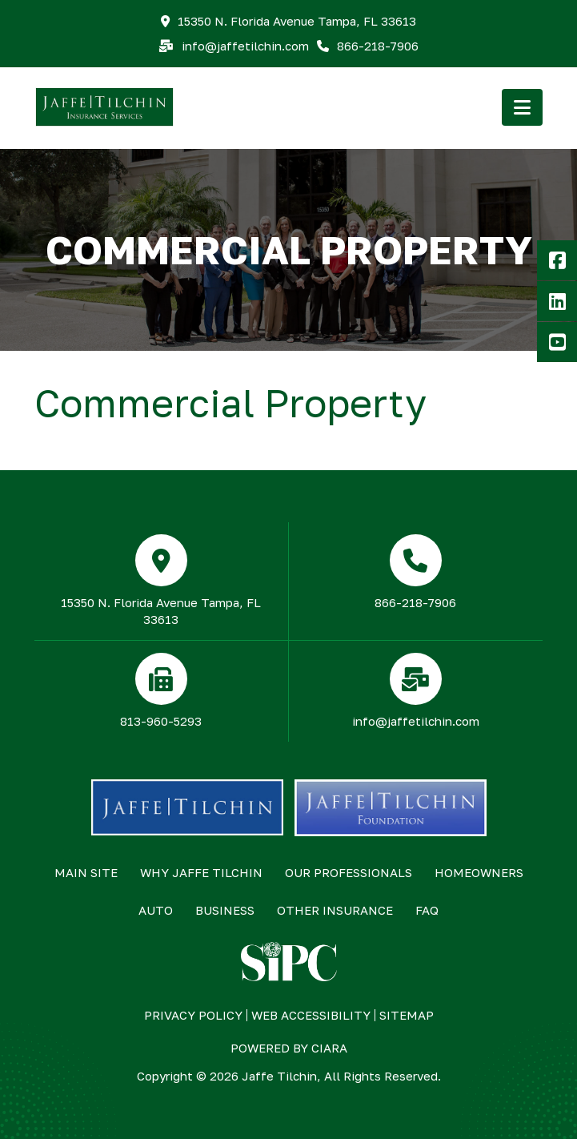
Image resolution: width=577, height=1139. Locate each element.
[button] (522, 107)
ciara (329, 1047)
